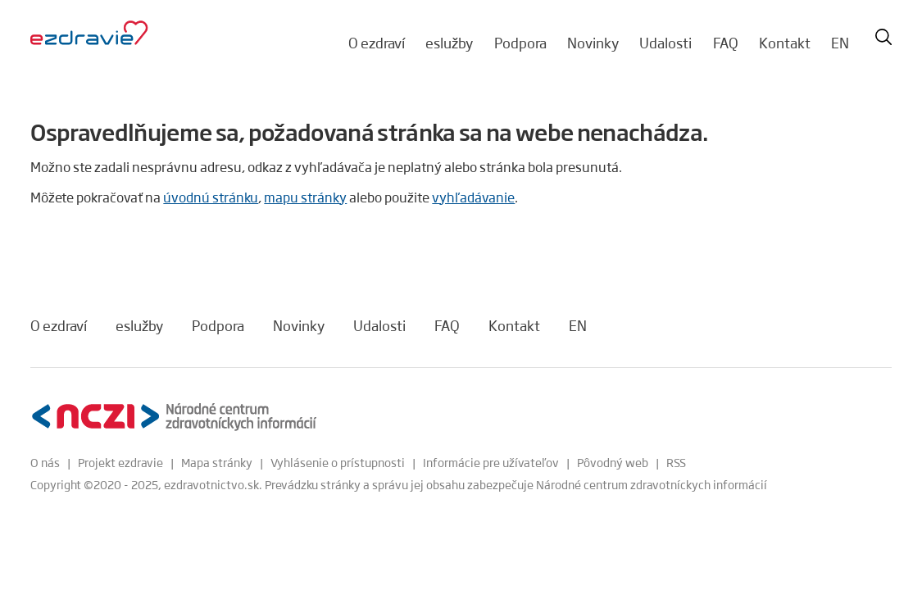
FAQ (725, 42)
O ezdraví (376, 42)
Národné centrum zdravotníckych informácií (651, 484)
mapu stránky (305, 197)
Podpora (520, 42)
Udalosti (665, 42)
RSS (676, 462)
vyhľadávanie (473, 197)
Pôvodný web (612, 462)
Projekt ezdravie (120, 462)
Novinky (593, 42)
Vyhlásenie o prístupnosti (337, 462)
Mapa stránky (216, 462)
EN (840, 42)
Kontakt (785, 42)
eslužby (449, 42)
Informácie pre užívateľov (491, 462)
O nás (45, 462)
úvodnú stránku (210, 197)
